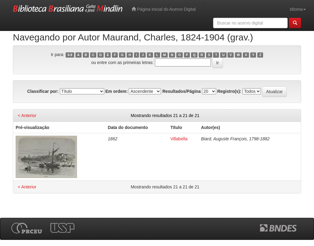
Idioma (298, 9)
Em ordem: (116, 91)
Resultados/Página (181, 91)
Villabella (179, 138)
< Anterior (27, 115)
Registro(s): (229, 91)
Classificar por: (43, 91)
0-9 (69, 55)
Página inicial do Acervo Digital (164, 9)
